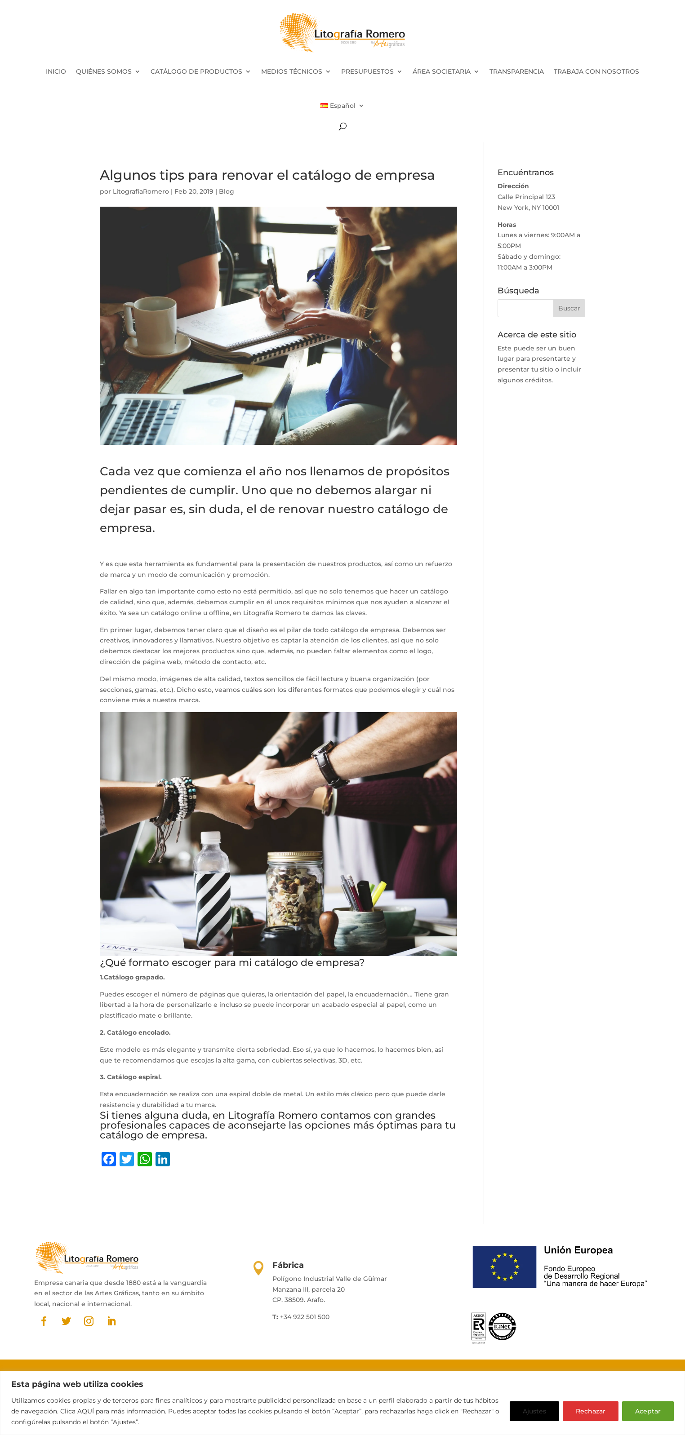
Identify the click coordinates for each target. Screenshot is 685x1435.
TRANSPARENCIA (516, 71)
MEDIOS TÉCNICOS (291, 71)
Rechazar (590, 1411)
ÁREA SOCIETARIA (442, 71)
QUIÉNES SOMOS (104, 71)
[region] (342, 1403)
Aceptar (648, 1411)
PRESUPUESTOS (367, 71)
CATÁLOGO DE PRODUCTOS (196, 71)
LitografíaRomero (141, 191)
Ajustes (534, 1411)
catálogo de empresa (152, 1135)
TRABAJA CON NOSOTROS (596, 71)
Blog (226, 191)
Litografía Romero (273, 1115)
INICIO (56, 71)
